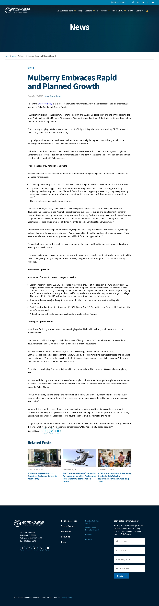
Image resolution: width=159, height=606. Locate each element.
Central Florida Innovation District (94, 527)
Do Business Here (65, 10)
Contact (139, 10)
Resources (102, 10)
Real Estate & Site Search (93, 519)
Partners (89, 538)
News (130, 10)
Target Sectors (85, 10)
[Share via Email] (58, 431)
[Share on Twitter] (52, 431)
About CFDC (117, 10)
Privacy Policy (68, 595)
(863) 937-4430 (118, 2)
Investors (90, 533)
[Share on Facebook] (45, 431)
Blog (31, 67)
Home (7, 56)
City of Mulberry (45, 103)
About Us (66, 538)
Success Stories (56, 96)
